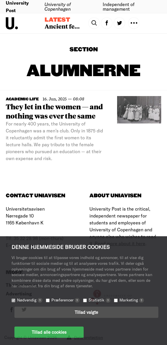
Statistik (99, 299)
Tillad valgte (86, 312)
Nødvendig (29, 299)
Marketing (131, 299)
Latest (57, 20)
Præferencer (65, 299)
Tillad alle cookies (49, 332)
